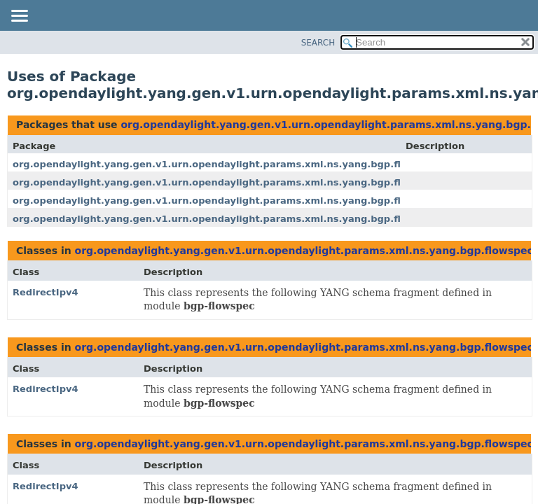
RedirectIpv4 (45, 292)
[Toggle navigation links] (19, 17)
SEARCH (318, 43)
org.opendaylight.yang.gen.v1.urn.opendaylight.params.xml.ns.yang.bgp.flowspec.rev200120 (255, 164)
